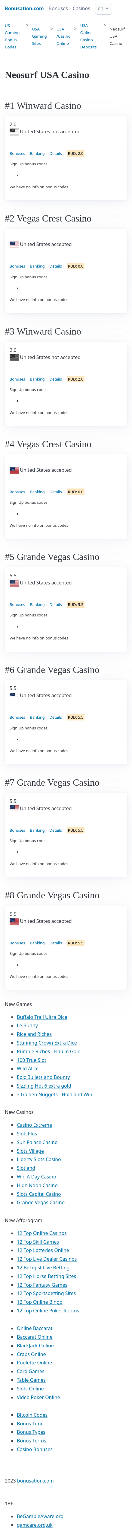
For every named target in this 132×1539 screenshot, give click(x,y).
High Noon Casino (37, 1185)
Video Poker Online (38, 1397)
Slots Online (30, 1388)
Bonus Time (30, 1423)
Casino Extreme (34, 1125)
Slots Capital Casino (39, 1194)
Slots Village (30, 1151)
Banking (37, 153)
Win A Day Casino (36, 1176)
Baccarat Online (34, 1337)
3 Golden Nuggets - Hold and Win (54, 1094)
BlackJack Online (35, 1345)
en (100, 8)
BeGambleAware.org (40, 1516)
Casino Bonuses (35, 1449)
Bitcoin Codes (32, 1415)
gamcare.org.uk (35, 1525)
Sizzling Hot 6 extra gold (44, 1086)
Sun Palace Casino (37, 1142)
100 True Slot (31, 1060)
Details (56, 153)
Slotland (26, 1168)
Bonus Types (31, 1432)
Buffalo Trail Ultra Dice (42, 1017)
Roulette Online (34, 1362)
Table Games (31, 1380)
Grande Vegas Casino (41, 1202)
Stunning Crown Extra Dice (47, 1042)
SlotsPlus (27, 1133)
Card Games (31, 1371)
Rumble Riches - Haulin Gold (49, 1051)
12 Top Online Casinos (42, 1233)
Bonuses (58, 8)
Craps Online (31, 1354)
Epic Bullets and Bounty (43, 1077)
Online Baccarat (34, 1328)
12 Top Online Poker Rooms (48, 1310)
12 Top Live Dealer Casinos (47, 1259)
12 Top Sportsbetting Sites (46, 1293)
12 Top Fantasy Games (42, 1285)
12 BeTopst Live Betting (43, 1267)
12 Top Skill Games (38, 1242)
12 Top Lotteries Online (43, 1250)
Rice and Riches (34, 1034)
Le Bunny (27, 1025)
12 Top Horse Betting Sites (46, 1276)
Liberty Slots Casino (39, 1159)
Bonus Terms (31, 1440)
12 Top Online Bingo (40, 1302)
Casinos (81, 8)
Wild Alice (27, 1068)
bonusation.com (35, 1480)
